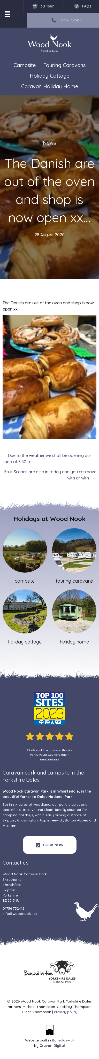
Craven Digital (52, 1045)
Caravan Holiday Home (49, 86)
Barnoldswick (63, 1040)
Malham (9, 825)
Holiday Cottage (49, 76)
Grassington (27, 820)
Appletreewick (51, 820)
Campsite (24, 65)
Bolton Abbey (76, 820)
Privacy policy (65, 1011)
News (49, 143)
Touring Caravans (64, 65)
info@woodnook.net (20, 913)
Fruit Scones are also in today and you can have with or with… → (50, 474)
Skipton (9, 820)
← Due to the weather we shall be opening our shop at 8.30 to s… (47, 458)
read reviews (49, 759)
